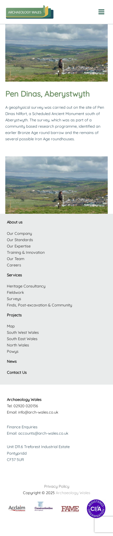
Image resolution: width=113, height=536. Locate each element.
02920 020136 (25, 405)
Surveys (14, 298)
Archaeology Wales (73, 492)
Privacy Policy (56, 486)
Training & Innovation (26, 252)
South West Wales (23, 332)
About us (14, 222)
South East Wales (22, 338)
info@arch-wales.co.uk (38, 412)
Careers (14, 264)
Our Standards (20, 239)
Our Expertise (19, 246)
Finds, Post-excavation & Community (39, 304)
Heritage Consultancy (26, 286)
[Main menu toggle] (101, 12)
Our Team (15, 258)
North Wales (18, 345)
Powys (12, 351)
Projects (14, 314)
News (12, 361)
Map (11, 326)
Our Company (19, 233)
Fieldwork (15, 292)
